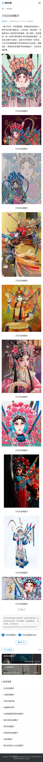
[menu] (39, 3)
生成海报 (7, 649)
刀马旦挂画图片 (10, 635)
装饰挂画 (30, 21)
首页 (3, 9)
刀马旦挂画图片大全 (29, 635)
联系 (27, 758)
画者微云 (5, 21)
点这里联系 (30, 621)
